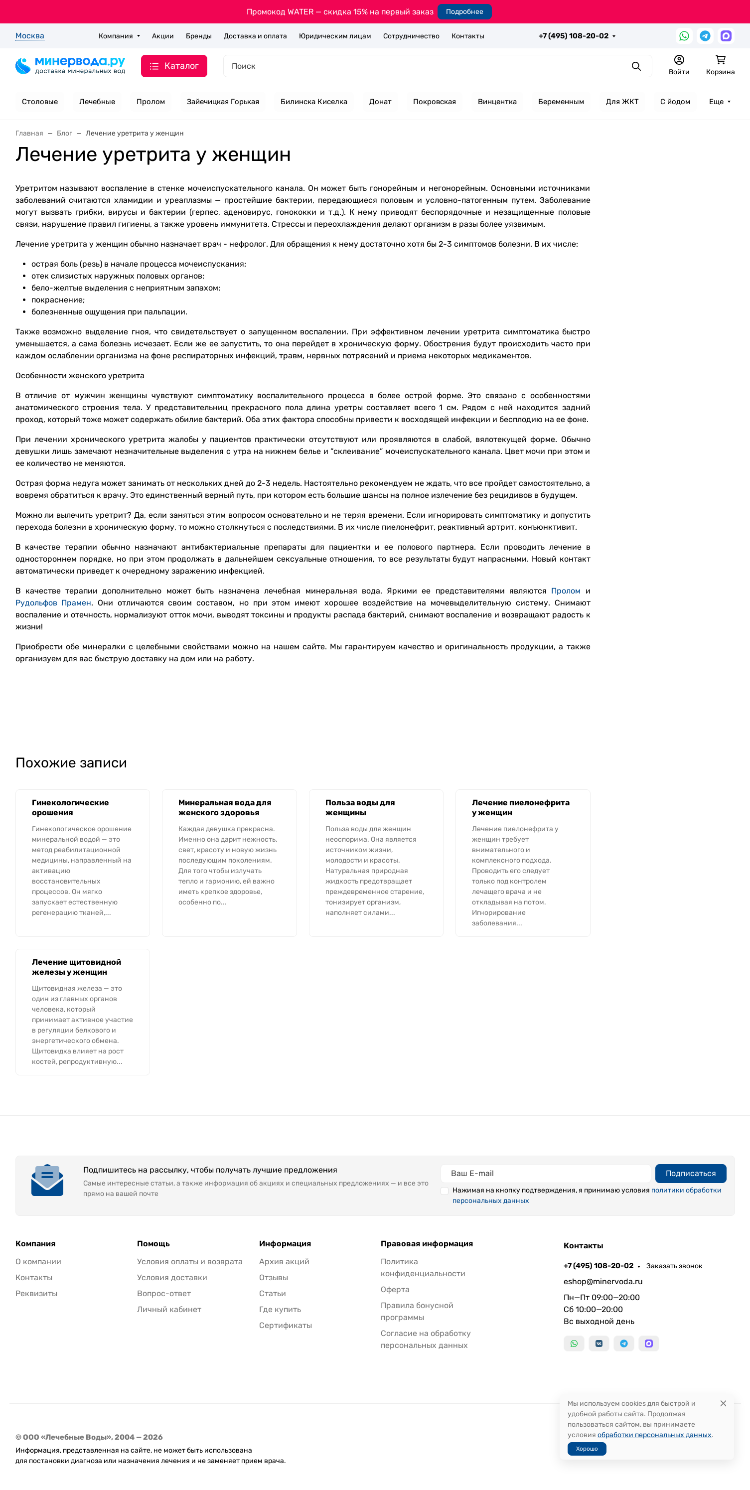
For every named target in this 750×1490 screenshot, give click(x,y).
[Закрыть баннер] (736, 745)
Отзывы (273, 1277)
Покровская (434, 101)
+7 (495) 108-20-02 (573, 35)
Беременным (561, 101)
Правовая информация (427, 1244)
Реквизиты (36, 1293)
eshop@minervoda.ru (603, 1281)
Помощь (153, 1244)
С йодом (675, 101)
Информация (285, 1244)
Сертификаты (285, 1325)
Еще (716, 101)
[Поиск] (437, 66)
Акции (163, 36)
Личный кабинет (169, 1309)
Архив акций (284, 1261)
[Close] (723, 1403)
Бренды (199, 36)
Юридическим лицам (335, 36)
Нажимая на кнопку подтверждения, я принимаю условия (587, 1195)
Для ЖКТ (622, 101)
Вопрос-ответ (164, 1293)
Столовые (40, 101)
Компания (116, 36)
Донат (380, 101)
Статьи (272, 1293)
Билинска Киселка (314, 101)
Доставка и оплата (255, 36)
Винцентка (497, 101)
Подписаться (691, 1173)
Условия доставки (172, 1277)
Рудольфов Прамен (53, 602)
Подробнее (464, 11)
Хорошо (587, 1448)
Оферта (395, 1289)
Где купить (280, 1309)
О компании (38, 1261)
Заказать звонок (674, 1266)
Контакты (467, 36)
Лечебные (97, 101)
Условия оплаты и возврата (190, 1261)
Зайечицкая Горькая (223, 101)
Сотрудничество (411, 36)
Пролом (151, 101)
